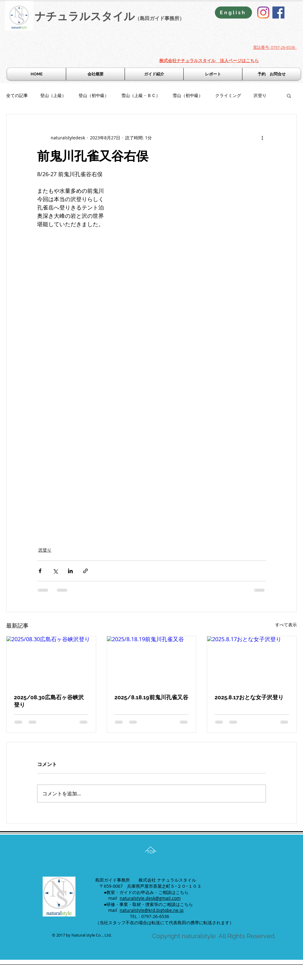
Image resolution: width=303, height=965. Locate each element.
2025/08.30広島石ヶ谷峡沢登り (49, 701)
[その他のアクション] (262, 138)
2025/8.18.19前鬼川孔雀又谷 (151, 697)
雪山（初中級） (188, 95)
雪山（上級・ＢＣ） (140, 95)
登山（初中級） (94, 95)
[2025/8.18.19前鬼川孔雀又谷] (151, 661)
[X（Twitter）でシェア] (55, 571)
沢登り (260, 95)
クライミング (228, 95)
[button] (289, 95)
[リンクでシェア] (85, 571)
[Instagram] (263, 12)
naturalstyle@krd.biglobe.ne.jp (152, 910)
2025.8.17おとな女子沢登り (249, 697)
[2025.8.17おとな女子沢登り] (252, 661)
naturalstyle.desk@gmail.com (150, 898)
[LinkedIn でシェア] (70, 571)
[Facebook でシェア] (40, 571)
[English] (233, 12)
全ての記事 (17, 95)
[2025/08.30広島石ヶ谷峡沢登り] (51, 661)
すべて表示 (286, 625)
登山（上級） (53, 95)
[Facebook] (278, 12)
